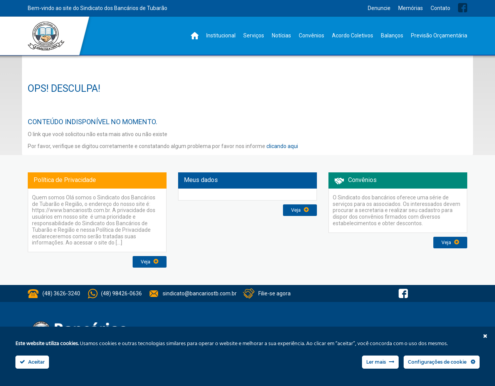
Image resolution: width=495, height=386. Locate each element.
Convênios (311, 35)
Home (195, 35)
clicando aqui (282, 146)
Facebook (462, 7)
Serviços (253, 35)
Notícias (281, 35)
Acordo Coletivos (352, 35)
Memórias (410, 8)
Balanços (392, 35)
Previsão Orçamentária (439, 35)
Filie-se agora (274, 293)
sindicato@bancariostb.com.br (200, 293)
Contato (440, 8)
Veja (149, 262)
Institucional (221, 35)
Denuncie (379, 8)
